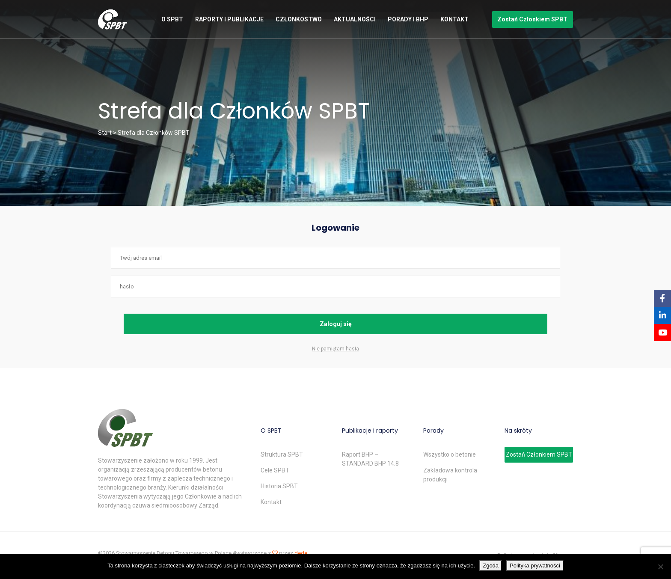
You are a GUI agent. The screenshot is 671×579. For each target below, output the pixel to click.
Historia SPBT (279, 486)
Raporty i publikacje (229, 19)
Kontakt (454, 19)
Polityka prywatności (535, 565)
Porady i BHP (408, 19)
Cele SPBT (275, 470)
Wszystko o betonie (449, 454)
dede (300, 553)
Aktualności (355, 19)
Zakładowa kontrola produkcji (450, 475)
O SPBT (172, 19)
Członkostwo (299, 19)
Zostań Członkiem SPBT (532, 19)
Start (105, 132)
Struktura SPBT (282, 454)
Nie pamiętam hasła (335, 349)
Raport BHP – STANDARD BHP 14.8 (370, 459)
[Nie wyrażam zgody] (660, 566)
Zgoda (491, 565)
